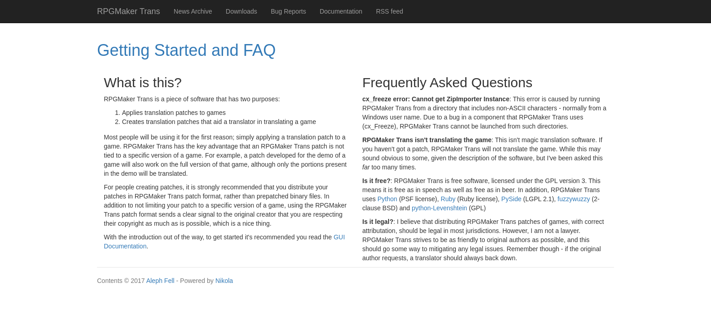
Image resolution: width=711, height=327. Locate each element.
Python (387, 199)
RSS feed (389, 11)
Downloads (241, 11)
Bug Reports (288, 11)
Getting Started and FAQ (186, 50)
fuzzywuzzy (574, 199)
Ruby (448, 199)
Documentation (341, 11)
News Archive (193, 11)
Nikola (224, 280)
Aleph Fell (160, 280)
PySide (511, 199)
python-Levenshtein (439, 208)
